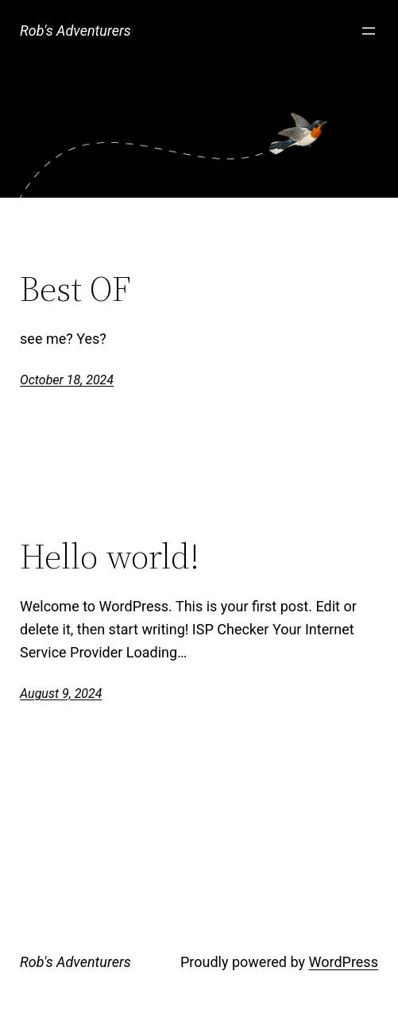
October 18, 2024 (67, 379)
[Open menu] (368, 30)
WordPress (342, 962)
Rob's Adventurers (75, 30)
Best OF (75, 289)
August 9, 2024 (61, 693)
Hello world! (109, 557)
